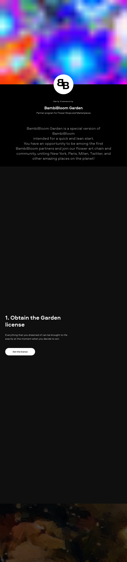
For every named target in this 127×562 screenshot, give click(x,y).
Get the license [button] (20, 351)
